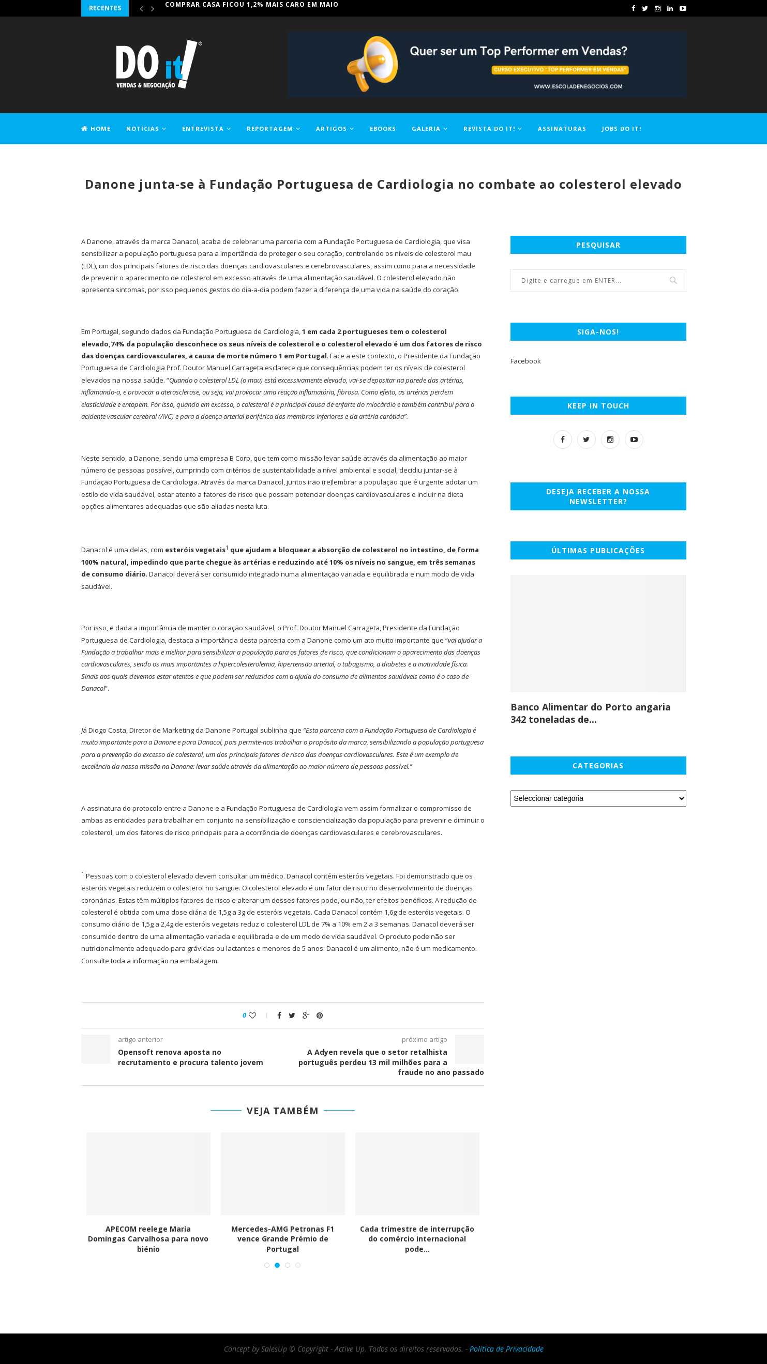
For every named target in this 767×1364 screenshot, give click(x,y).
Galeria (426, 128)
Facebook (525, 361)
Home (96, 128)
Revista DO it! (489, 128)
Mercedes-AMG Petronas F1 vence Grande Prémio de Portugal (283, 1239)
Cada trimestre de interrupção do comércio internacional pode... (417, 1239)
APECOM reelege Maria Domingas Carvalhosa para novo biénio (148, 1239)
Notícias (142, 128)
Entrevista (203, 128)
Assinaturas (562, 128)
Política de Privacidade (507, 1349)
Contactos (102, 158)
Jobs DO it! (621, 128)
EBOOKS (383, 128)
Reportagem (270, 128)
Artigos (331, 128)
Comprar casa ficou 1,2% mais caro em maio (252, 8)
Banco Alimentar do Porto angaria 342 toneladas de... (590, 713)
